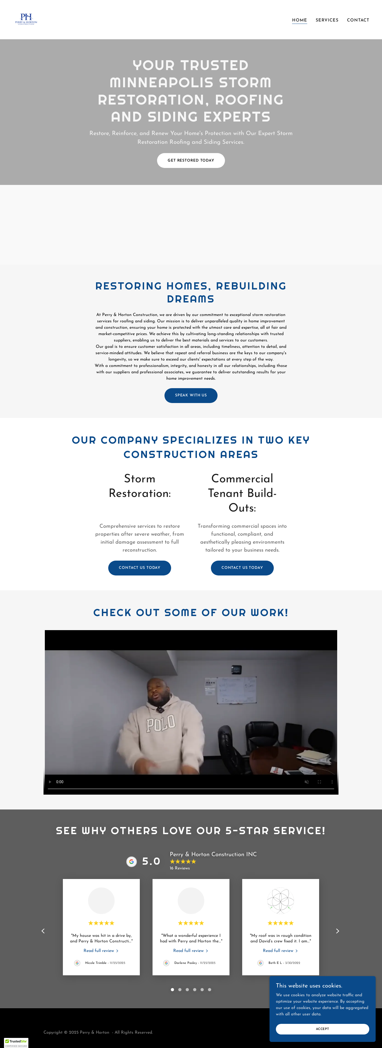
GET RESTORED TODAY (191, 161)
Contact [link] (358, 20)
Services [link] (327, 20)
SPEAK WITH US (191, 395)
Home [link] (299, 20)
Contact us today (139, 568)
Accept (322, 1028)
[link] (26, 19)
